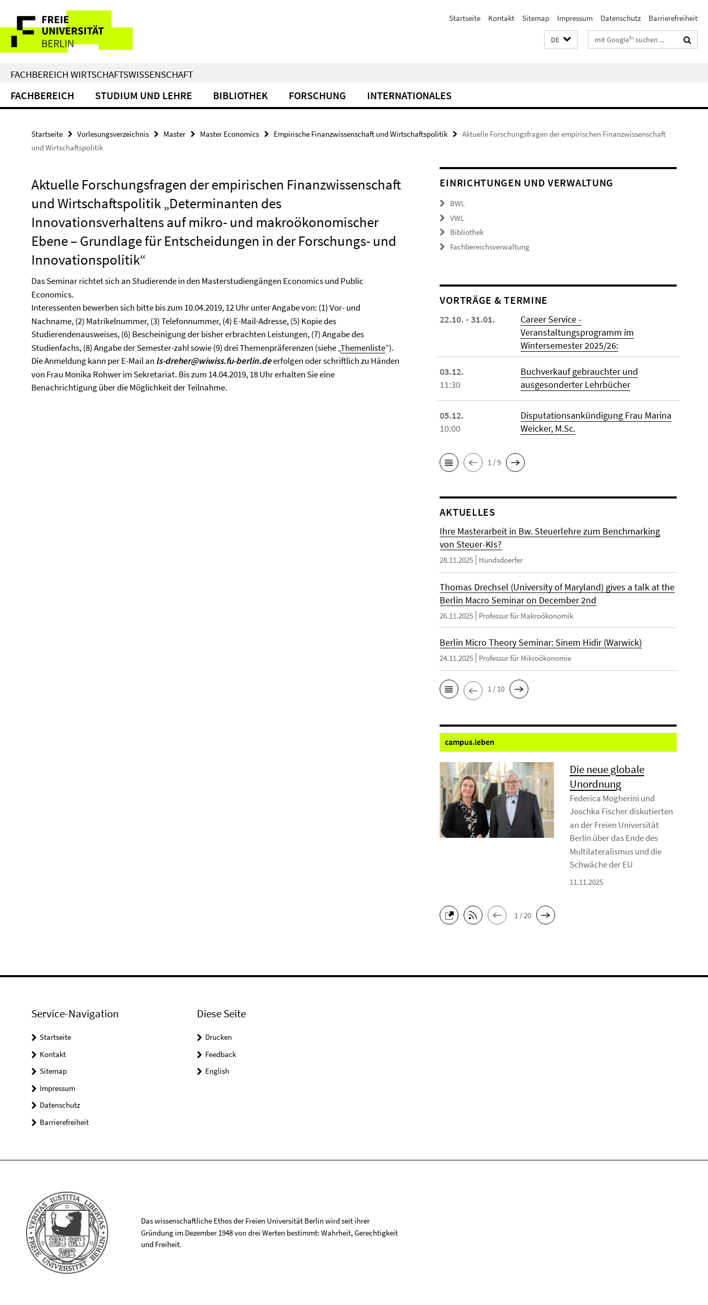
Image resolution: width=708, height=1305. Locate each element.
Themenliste (362, 347)
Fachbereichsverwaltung (489, 247)
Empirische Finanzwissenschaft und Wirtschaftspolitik (360, 134)
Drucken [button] (218, 1037)
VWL (457, 218)
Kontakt (501, 18)
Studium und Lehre (143, 95)
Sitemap (535, 18)
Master (174, 134)
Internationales (409, 95)
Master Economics (229, 134)
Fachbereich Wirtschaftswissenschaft (101, 74)
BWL (457, 203)
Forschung (317, 95)
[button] (560, 40)
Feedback (220, 1054)
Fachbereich (42, 95)
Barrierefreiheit (673, 18)
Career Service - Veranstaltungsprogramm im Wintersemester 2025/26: (577, 332)
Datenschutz (620, 18)
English (217, 1071)
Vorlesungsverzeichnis (113, 134)
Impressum (575, 18)
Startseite (464, 18)
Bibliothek (240, 95)
